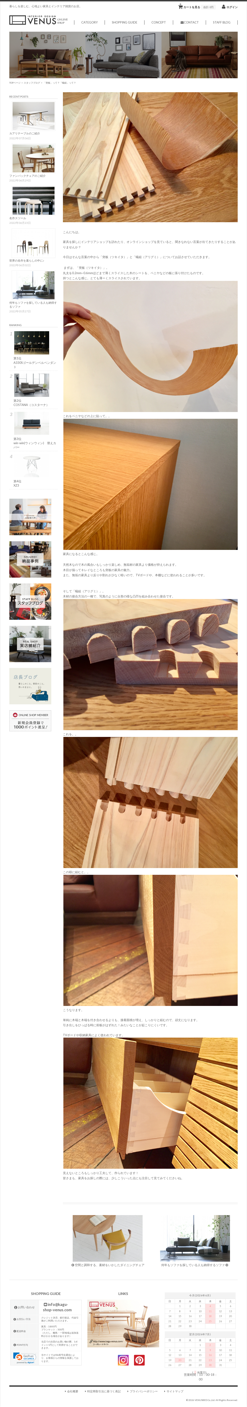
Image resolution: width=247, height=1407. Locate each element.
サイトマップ (173, 1391)
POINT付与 (20, 1344)
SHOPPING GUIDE (124, 22)
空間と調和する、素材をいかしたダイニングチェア (108, 1241)
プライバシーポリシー (142, 1391)
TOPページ (15, 82)
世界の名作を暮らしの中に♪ (26, 260)
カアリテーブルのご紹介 (24, 133)
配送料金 (19, 1331)
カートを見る (198, 6)
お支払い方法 (22, 1319)
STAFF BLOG (221, 22)
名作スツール (17, 218)
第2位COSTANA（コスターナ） (32, 390)
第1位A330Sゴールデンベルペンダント (32, 350)
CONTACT (189, 22)
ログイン (232, 7)
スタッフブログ (32, 82)
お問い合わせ (24, 1307)
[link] (25, 1358)
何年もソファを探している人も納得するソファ (195, 1241)
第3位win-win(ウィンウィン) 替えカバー (32, 430)
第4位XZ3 (32, 470)
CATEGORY (89, 22)
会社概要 (71, 1391)
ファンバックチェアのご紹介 (27, 175)
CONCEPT (158, 22)
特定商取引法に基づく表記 (102, 1391)
